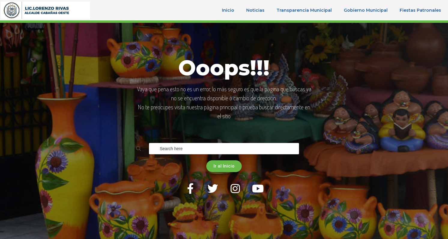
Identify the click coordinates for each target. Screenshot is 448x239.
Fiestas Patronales (420, 10)
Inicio (228, 10)
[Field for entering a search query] (224, 148)
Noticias (255, 10)
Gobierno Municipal (366, 10)
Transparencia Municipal (304, 10)
